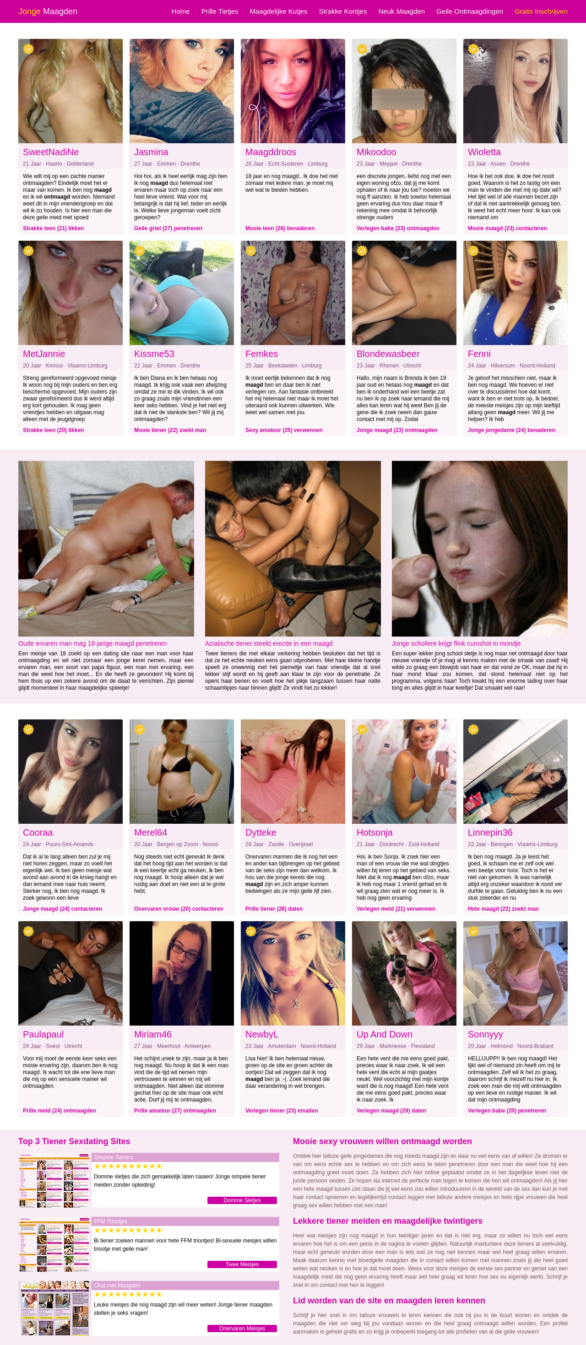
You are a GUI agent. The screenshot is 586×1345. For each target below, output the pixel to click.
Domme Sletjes (241, 1200)
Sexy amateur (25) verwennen (284, 430)
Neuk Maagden (401, 11)
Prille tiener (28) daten (274, 909)
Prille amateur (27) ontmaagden (175, 1110)
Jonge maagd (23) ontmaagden (397, 430)
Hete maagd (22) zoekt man (503, 909)
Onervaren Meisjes (242, 1328)
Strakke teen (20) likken (53, 430)
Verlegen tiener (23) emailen (281, 1110)
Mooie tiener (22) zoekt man (170, 430)
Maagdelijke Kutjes (278, 11)
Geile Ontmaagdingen (469, 11)
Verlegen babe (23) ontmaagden (398, 228)
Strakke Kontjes (343, 11)
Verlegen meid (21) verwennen (396, 909)
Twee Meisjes (242, 1264)
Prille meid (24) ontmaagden (59, 1110)
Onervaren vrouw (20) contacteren (178, 909)
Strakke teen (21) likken (53, 228)
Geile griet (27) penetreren (168, 228)
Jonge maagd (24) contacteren (62, 909)
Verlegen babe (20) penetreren (507, 1110)
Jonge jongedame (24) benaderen (511, 430)
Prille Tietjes (220, 11)
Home (181, 11)
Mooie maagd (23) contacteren (507, 228)
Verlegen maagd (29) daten (391, 1110)
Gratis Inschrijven (541, 11)
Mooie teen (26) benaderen (280, 228)
